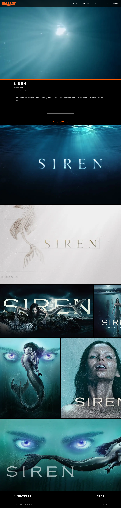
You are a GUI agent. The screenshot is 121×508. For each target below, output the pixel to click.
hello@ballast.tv (29, 504)
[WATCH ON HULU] (60, 122)
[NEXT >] (100, 496)
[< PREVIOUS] (22, 496)
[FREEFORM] (60, 87)
